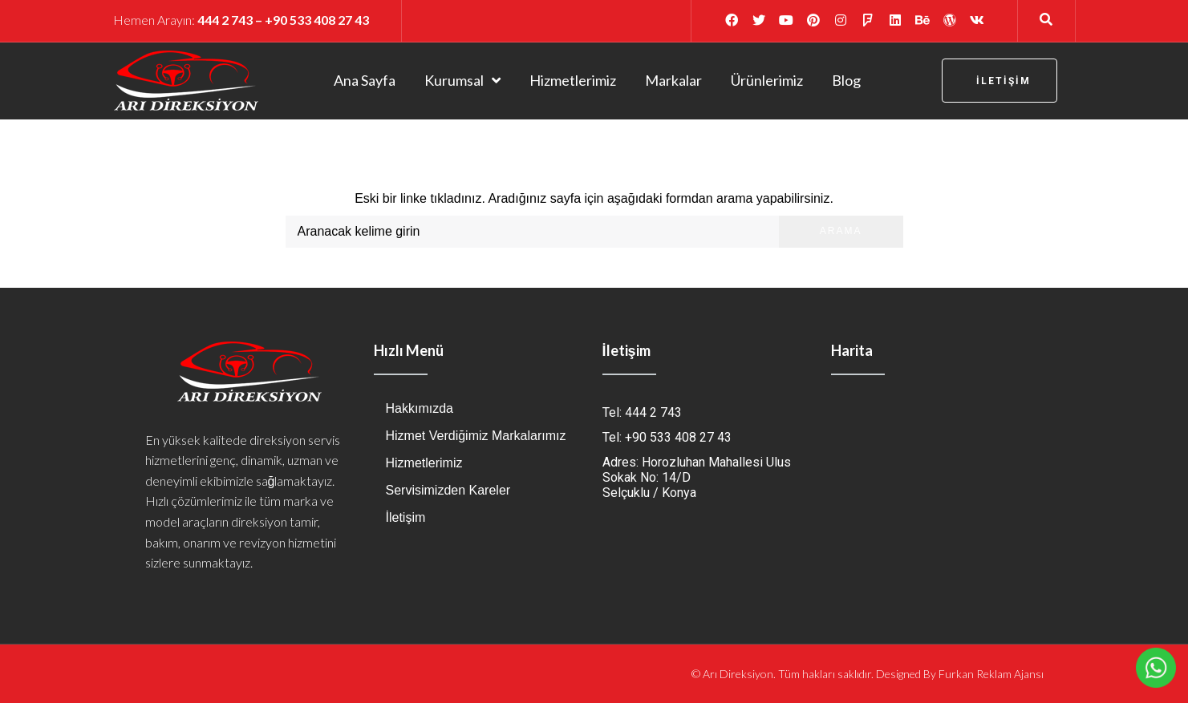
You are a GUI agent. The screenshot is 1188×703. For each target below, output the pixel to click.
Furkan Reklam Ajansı (991, 674)
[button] (999, 81)
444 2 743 (225, 19)
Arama (841, 230)
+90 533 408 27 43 (317, 19)
